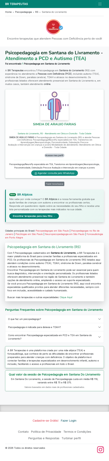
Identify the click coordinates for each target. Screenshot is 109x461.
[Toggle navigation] (100, 4)
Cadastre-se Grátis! (45, 420)
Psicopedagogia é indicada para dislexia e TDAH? (34, 327)
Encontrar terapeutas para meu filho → (34, 216)
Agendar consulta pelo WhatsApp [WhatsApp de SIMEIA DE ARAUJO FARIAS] (54, 173)
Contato (23, 431)
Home (8, 12)
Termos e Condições (77, 431)
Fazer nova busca (54, 184)
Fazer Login (68, 420)
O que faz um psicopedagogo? (24, 319)
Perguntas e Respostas (43, 438)
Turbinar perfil (71, 438)
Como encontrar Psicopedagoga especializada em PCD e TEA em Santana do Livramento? (50, 337)
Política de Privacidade (46, 431)
